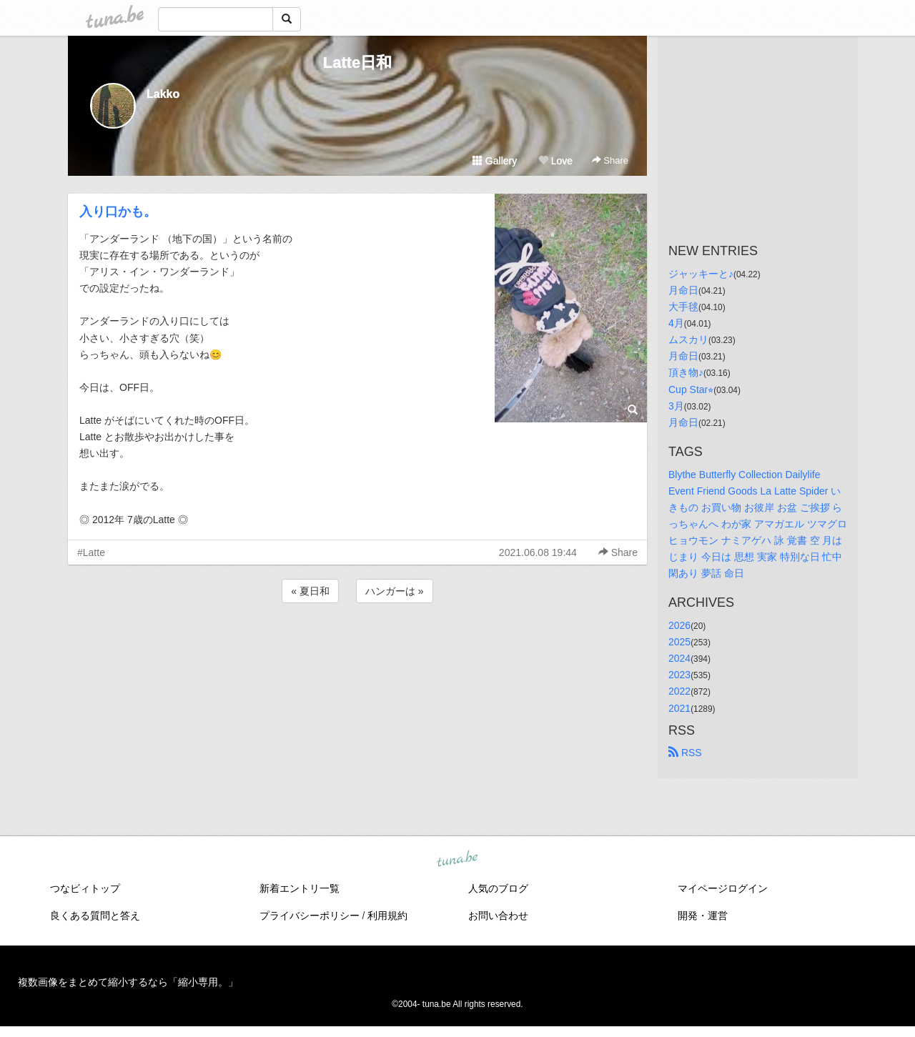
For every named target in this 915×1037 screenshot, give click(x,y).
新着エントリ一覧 (299, 888)
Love (555, 161)
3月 (676, 406)
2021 (679, 708)
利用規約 (387, 915)
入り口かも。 (118, 211)
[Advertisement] (357, 644)
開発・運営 (703, 915)
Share (610, 160)
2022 (679, 691)
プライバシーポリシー (309, 915)
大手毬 (683, 306)
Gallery (495, 161)
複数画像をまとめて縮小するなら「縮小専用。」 (128, 982)
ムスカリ (688, 339)
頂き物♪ (685, 372)
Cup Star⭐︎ (690, 389)
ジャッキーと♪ (700, 273)
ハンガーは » (394, 591)
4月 (676, 323)
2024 (679, 658)
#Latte (91, 552)
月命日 (683, 290)
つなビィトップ (85, 888)
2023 (679, 674)
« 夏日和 (310, 591)
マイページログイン (723, 888)
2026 (679, 625)
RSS (685, 752)
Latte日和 (357, 62)
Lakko (163, 94)
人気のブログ (498, 888)
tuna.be (457, 859)
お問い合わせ (498, 915)
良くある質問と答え (95, 915)
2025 (679, 641)
